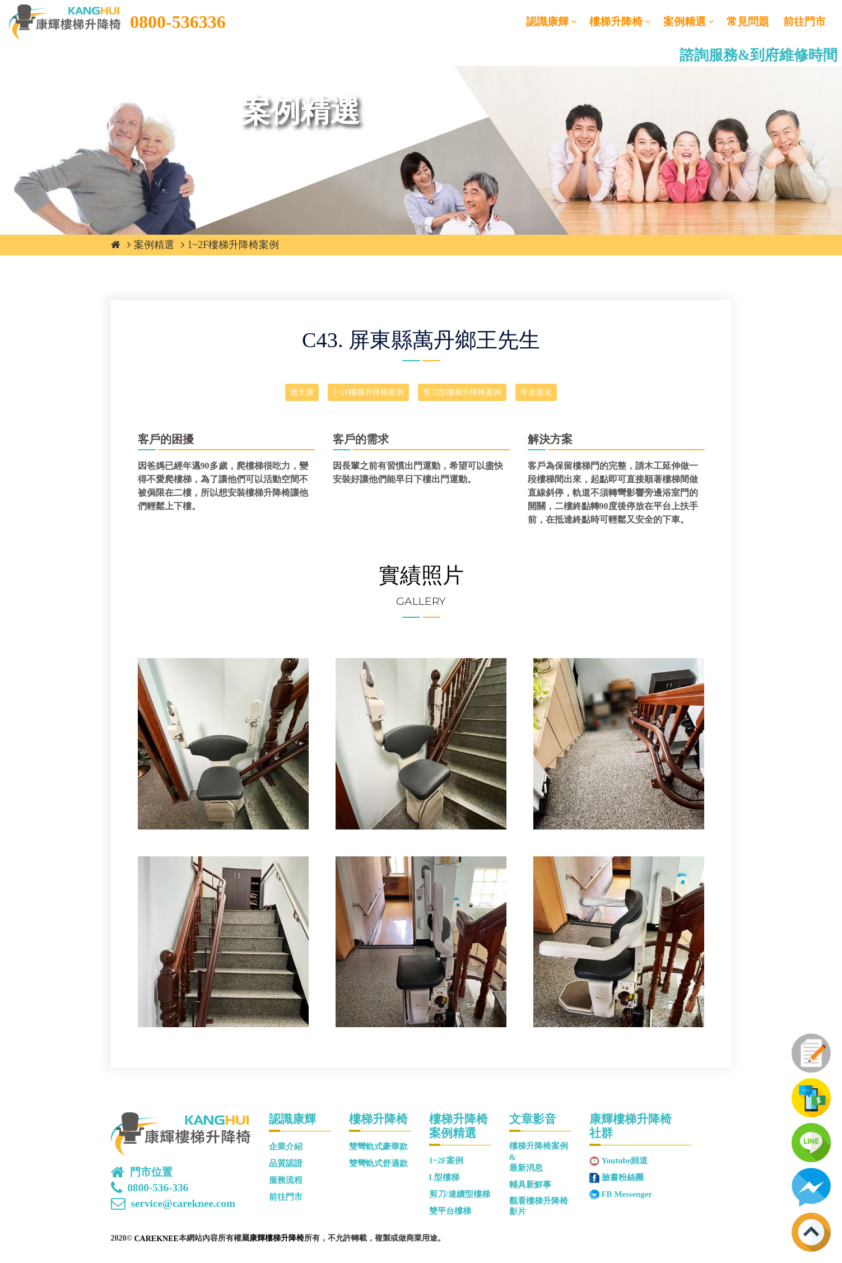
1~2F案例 (446, 1160)
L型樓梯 (444, 1177)
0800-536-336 (158, 1188)
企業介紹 (286, 1146)
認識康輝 (547, 21)
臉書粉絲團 (623, 1177)
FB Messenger (627, 1194)
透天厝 (302, 392)
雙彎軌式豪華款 (378, 1146)
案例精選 (684, 21)
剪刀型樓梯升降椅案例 (462, 392)
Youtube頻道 (625, 1160)
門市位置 (151, 1172)
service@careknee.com (183, 1203)
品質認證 (286, 1163)
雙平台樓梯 (450, 1210)
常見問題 (748, 21)
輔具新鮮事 (530, 1184)
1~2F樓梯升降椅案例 (234, 244)
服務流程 (286, 1180)
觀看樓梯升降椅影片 (538, 1206)
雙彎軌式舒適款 (378, 1163)
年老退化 (536, 392)
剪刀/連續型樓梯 (459, 1194)
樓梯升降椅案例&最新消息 (538, 1156)
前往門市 (804, 21)
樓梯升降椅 (616, 21)
